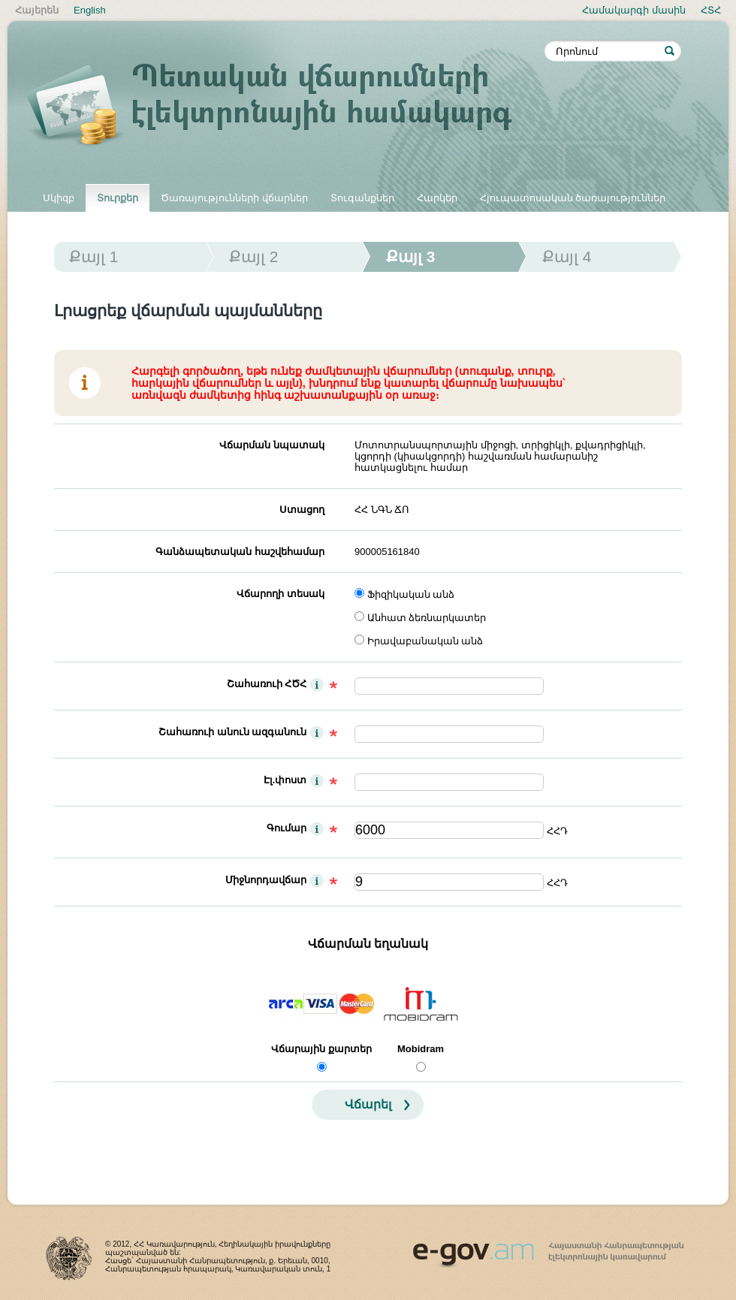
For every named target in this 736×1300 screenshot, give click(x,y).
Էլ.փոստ (285, 780)
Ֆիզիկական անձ (411, 594)
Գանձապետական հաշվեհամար (239, 551)
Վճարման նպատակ (271, 445)
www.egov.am (548, 1248)
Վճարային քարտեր (321, 1048)
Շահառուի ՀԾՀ (267, 683)
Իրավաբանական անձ (425, 641)
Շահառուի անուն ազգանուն (232, 731)
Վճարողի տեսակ (280, 593)
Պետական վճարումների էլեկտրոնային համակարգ (285, 107)
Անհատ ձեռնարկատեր (427, 617)
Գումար (286, 828)
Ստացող (301, 509)
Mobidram (420, 1048)
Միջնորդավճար (265, 879)
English (90, 10)
